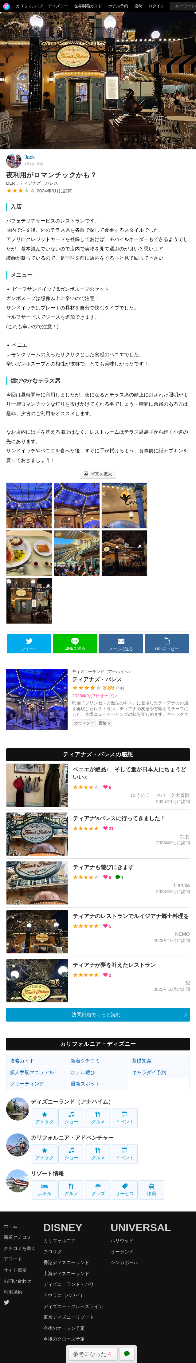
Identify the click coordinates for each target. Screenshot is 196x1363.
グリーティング (27, 1083)
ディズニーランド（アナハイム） (72, 1102)
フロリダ (52, 1251)
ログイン (156, 6)
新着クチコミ (85, 1060)
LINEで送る (75, 644)
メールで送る (121, 644)
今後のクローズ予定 (64, 1338)
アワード (13, 1259)
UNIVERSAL (141, 1227)
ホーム (11, 1226)
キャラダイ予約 (149, 1072)
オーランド (122, 1251)
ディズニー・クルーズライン (73, 1306)
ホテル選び (83, 1072)
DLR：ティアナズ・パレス (32, 183)
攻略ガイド (22, 1060)
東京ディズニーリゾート (68, 1317)
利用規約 (13, 1291)
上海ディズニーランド (66, 1273)
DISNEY (62, 1227)
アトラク (44, 1118)
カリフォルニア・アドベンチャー (72, 1138)
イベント (125, 1118)
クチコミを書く (20, 1248)
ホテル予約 (118, 6)
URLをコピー (167, 644)
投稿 (138, 6)
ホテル (45, 1190)
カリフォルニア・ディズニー (42, 6)
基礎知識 (141, 1060)
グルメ (98, 1118)
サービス (125, 1190)
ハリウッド (122, 1240)
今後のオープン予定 (64, 1328)
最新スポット (85, 1083)
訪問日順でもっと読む (96, 1014)
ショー (71, 1118)
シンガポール (124, 1262)
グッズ (98, 1190)
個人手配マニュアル (32, 1072)
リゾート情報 (47, 1174)
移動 (151, 1190)
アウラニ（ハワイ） (64, 1295)
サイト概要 (15, 1270)
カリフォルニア (59, 1240)
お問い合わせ (17, 1280)
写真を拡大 (98, 473)
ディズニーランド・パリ (68, 1284)
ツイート (29, 644)
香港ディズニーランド (66, 1262)
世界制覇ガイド (88, 6)
